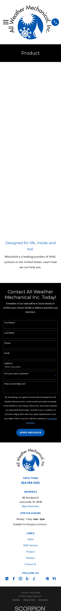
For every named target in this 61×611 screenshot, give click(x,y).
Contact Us (30, 564)
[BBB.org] (34, 578)
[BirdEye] (47, 578)
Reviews (30, 557)
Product (30, 551)
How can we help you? (15, 383)
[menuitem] (16, 599)
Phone (7, 343)
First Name (9, 322)
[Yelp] (27, 578)
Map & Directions (30, 506)
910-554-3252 (30, 483)
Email (6, 353)
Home (30, 539)
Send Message (30, 432)
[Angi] (40, 578)
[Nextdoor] (54, 578)
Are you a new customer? (16, 373)
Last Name (9, 332)
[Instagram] (20, 578)
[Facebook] (13, 578)
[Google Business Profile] (7, 578)
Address (8, 363)
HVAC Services (30, 545)
